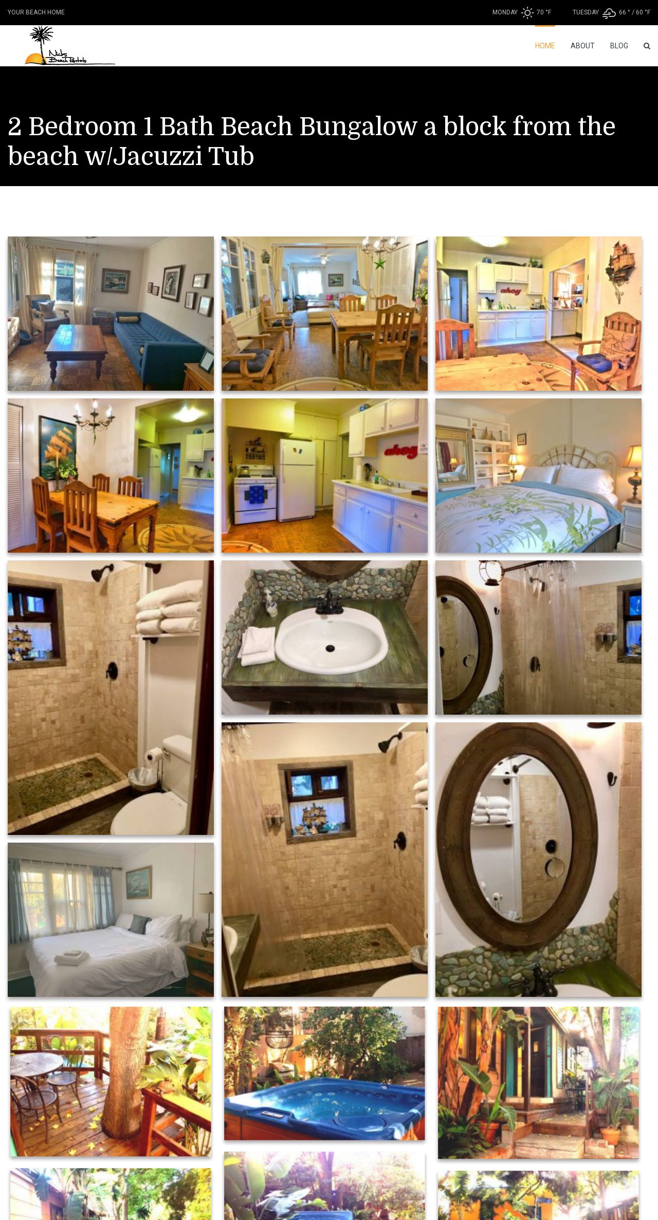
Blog (619, 46)
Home (545, 46)
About (583, 46)
